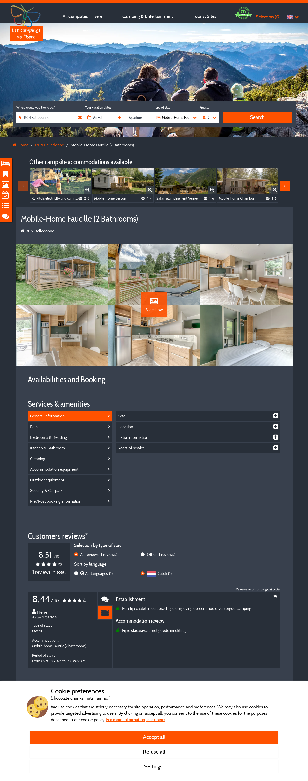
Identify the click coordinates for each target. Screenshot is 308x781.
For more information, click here (135, 719)
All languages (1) (99, 573)
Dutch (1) (164, 573)
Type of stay (162, 107)
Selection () (268, 17)
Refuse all (154, 751)
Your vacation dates (98, 107)
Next (285, 186)
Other (161, 554)
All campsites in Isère (82, 16)
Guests (204, 107)
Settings (154, 766)
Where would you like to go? (35, 107)
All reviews (98, 554)
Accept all (154, 737)
